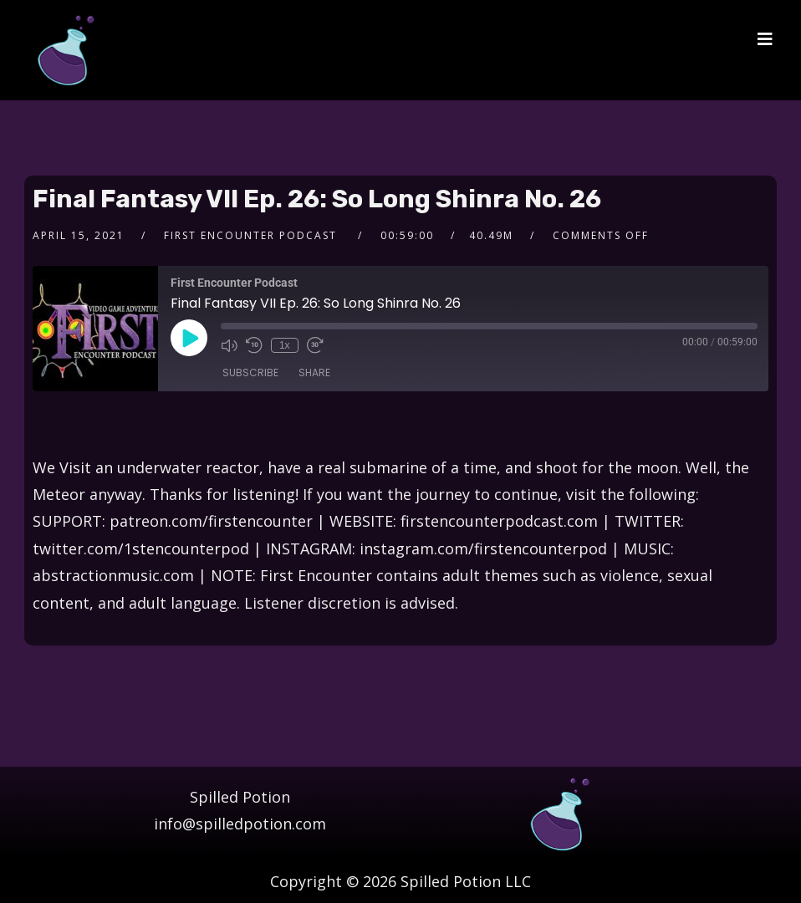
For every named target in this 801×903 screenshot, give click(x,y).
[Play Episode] (189, 337)
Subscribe (250, 372)
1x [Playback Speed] (284, 345)
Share (314, 372)
